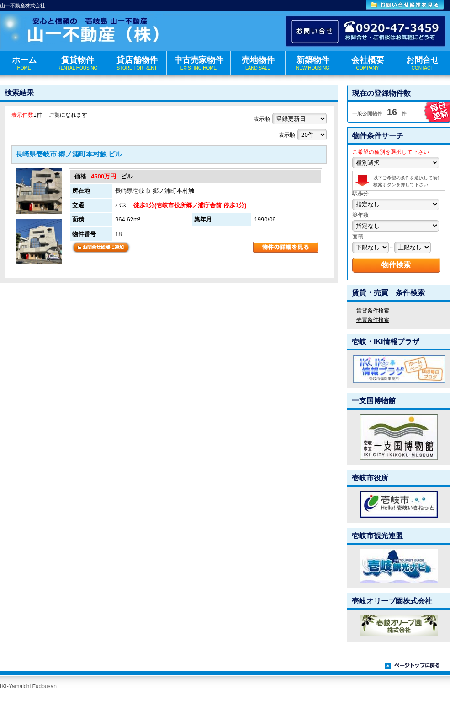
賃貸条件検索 (372, 310)
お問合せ (422, 62)
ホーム (24, 62)
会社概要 (367, 62)
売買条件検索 (372, 320)
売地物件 (258, 62)
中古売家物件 (198, 62)
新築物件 (313, 62)
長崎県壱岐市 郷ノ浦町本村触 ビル (69, 154)
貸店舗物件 (136, 62)
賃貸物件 (77, 62)
